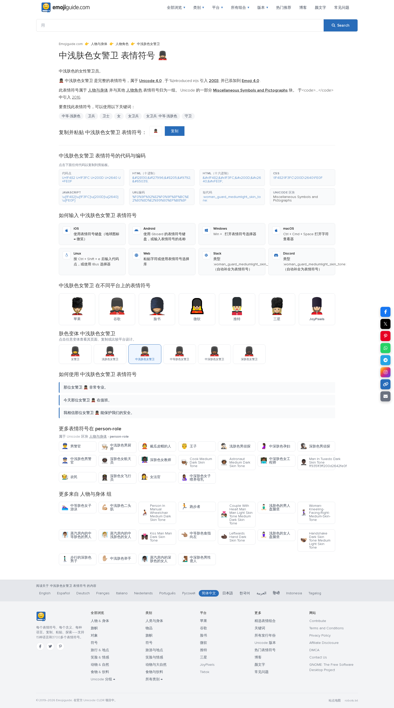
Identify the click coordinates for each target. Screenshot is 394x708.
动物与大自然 (156, 664)
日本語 (227, 593)
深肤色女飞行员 (116, 478)
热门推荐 (283, 7)
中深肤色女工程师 (275, 461)
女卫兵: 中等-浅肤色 (161, 116)
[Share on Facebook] (385, 312)
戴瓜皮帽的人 (156, 446)
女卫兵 (133, 116)
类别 (198, 7)
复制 (174, 131)
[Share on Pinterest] (385, 336)
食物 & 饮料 (100, 672)
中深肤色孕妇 (275, 446)
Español (63, 593)
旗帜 (94, 628)
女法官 (151, 477)
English (45, 593)
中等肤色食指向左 (196, 535)
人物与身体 (99, 44)
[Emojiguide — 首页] (40, 616)
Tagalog (315, 593)
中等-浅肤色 (71, 116)
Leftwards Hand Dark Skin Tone (233, 537)
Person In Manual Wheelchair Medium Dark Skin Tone (156, 513)
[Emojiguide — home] (65, 8)
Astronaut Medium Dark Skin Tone (235, 462)
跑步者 (190, 506)
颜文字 (320, 7)
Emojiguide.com (71, 44)
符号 (94, 643)
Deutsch (83, 593)
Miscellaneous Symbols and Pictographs (295, 198)
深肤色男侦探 (315, 446)
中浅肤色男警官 (76, 461)
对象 (94, 635)
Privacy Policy (320, 635)
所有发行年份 (265, 635)
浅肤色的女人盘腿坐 (275, 535)
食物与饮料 (154, 672)
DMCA (314, 650)
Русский (188, 593)
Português (167, 593)
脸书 (203, 635)
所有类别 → (154, 679)
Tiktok (204, 672)
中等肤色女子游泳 (76, 507)
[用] (180, 25)
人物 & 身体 (100, 621)
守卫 (188, 116)
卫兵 (91, 116)
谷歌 (203, 628)
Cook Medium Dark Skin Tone (196, 462)
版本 (262, 7)
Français (103, 593)
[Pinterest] (60, 646)
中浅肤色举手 (116, 558)
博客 (303, 7)
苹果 (203, 621)
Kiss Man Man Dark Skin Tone (156, 537)
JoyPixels (207, 664)
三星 (203, 657)
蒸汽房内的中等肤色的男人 (76, 535)
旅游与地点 (154, 650)
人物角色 (122, 44)
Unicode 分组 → (103, 679)
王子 (189, 446)
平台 (217, 7)
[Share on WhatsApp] (385, 348)
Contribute (317, 621)
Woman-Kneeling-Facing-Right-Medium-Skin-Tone (315, 513)
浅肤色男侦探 (236, 446)
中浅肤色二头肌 (116, 507)
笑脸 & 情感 (100, 657)
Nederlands (143, 593)
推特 (203, 650)
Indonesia (294, 593)
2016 (76, 97)
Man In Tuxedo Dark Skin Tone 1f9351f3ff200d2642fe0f (317, 462)
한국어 (244, 593)
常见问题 (341, 7)
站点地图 (335, 700)
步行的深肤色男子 (76, 559)
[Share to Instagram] (385, 372)
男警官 (71, 446)
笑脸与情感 (154, 657)
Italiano (122, 593)
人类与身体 (154, 621)
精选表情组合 (265, 621)
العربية (261, 593)
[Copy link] (385, 384)
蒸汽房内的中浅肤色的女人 (116, 535)
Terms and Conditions (326, 628)
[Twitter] (50, 646)
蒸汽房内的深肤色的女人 (156, 559)
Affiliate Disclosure (324, 643)
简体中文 (209, 593)
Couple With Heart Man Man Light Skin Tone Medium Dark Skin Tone (237, 514)
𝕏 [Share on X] (385, 324)
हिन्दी (276, 593)
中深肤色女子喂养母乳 (196, 478)
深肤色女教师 (156, 459)
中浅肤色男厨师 (116, 447)
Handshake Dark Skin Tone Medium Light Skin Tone (315, 540)
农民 (69, 477)
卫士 (106, 116)
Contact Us (318, 657)
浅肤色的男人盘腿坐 (275, 507)
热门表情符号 (265, 650)
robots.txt (351, 700)
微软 (203, 643)
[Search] (341, 25)
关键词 (260, 628)
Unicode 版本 (265, 643)
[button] (91, 177)
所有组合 (240, 7)
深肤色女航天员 (116, 461)
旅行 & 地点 (100, 650)
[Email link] (385, 396)
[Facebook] (40, 646)
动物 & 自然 (100, 664)
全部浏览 (176, 7)
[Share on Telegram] (385, 360)
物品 (149, 628)
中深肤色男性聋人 (196, 559)
